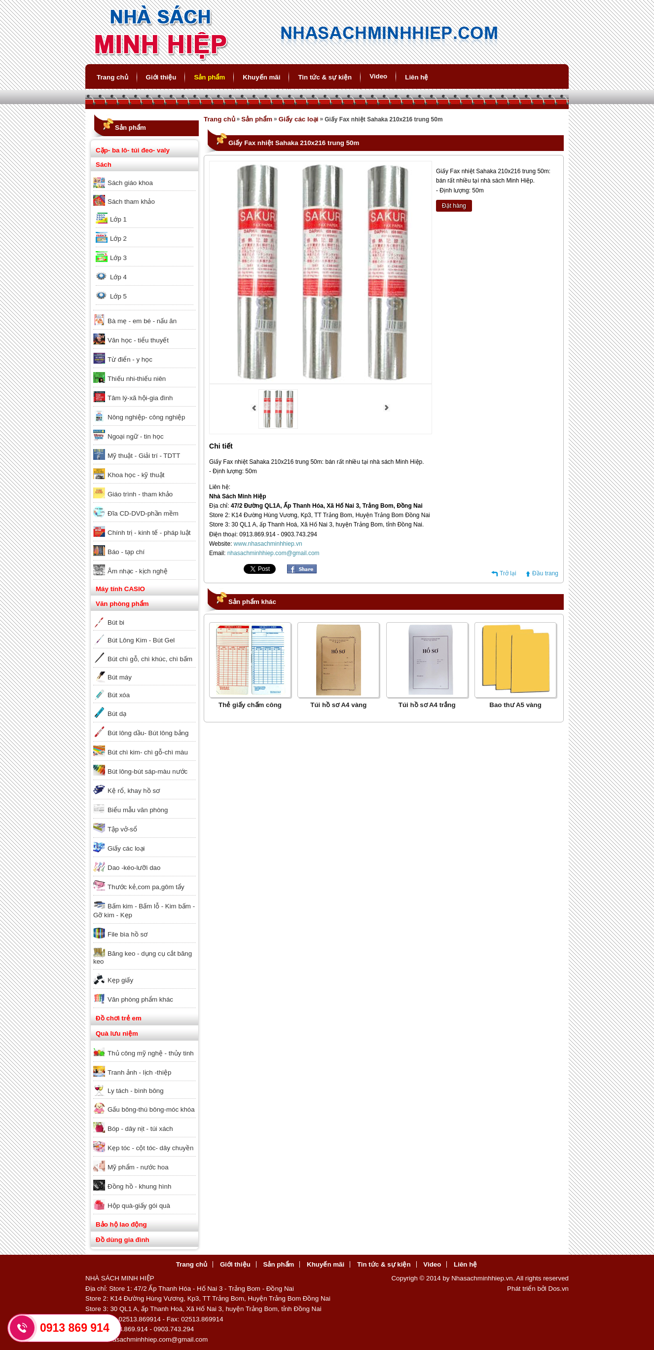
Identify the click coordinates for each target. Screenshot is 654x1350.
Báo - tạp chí (126, 552)
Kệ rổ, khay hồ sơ (134, 790)
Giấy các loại (126, 848)
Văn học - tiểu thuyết (138, 340)
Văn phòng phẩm (122, 603)
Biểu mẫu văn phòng (138, 810)
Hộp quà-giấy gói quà (139, 1205)
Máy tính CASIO (120, 589)
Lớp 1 (118, 219)
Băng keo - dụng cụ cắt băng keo (142, 957)
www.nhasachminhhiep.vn (268, 543)
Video (378, 76)
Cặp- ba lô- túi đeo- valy (133, 150)
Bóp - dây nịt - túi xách (140, 1128)
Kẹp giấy (120, 980)
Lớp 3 (118, 258)
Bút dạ (117, 713)
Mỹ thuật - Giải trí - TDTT (144, 455)
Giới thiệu (161, 77)
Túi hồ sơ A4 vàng (338, 705)
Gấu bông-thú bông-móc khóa (151, 1109)
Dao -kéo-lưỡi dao (134, 867)
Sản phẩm (209, 77)
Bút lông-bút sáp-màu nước (147, 771)
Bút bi (116, 622)
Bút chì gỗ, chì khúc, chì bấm (150, 659)
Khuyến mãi (261, 77)
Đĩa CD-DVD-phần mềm (143, 513)
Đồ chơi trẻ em (119, 1018)
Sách (103, 164)
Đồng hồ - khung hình (139, 1186)
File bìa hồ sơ (127, 934)
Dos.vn (558, 1288)
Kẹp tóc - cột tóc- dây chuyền (150, 1148)
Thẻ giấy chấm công (250, 705)
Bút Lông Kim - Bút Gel (141, 640)
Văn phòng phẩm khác (140, 999)
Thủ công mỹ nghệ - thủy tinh (151, 1053)
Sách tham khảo (131, 201)
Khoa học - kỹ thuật (136, 475)
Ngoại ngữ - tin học (136, 436)
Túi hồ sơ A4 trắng (427, 705)
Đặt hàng (454, 205)
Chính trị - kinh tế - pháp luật (149, 532)
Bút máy (120, 677)
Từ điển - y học (130, 359)
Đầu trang (545, 573)
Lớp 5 (118, 296)
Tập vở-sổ (122, 829)
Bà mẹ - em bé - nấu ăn (142, 321)
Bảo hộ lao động (121, 1224)
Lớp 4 (118, 277)
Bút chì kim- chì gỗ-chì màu (148, 752)
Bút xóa (119, 695)
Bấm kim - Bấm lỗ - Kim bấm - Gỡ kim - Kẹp (144, 910)
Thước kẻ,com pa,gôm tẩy (146, 887)
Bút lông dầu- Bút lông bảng (148, 733)
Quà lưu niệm (117, 1033)
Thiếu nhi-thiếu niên (137, 378)
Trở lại (508, 573)
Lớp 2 (118, 238)
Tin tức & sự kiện (325, 77)
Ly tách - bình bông (136, 1090)
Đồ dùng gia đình (122, 1239)
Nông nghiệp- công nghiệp (146, 417)
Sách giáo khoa (130, 183)
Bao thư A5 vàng (515, 705)
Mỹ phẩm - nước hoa (138, 1167)
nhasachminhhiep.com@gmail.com (273, 553)
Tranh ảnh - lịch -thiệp (139, 1072)
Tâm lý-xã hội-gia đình (140, 398)
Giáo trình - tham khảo (140, 494)
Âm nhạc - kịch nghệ (138, 571)
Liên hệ (416, 77)
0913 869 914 (74, 1327)
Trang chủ (112, 77)
